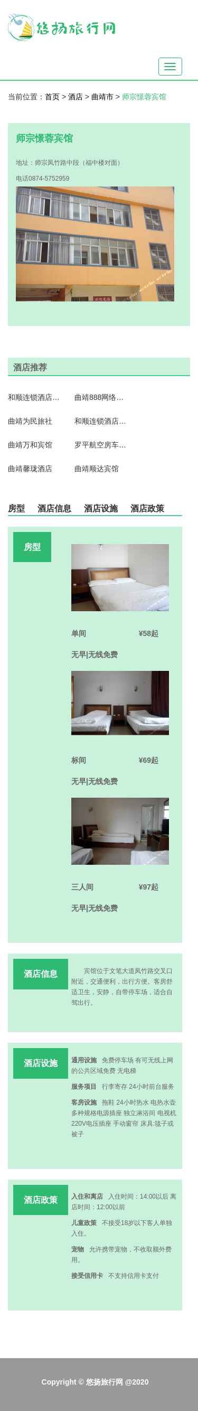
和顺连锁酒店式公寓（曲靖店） (100, 421)
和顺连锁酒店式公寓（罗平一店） (34, 397)
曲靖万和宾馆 (30, 445)
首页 (52, 96)
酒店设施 (101, 508)
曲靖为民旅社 (30, 421)
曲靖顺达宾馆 (96, 468)
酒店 (76, 96)
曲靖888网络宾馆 (100, 397)
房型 (16, 508)
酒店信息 (54, 508)
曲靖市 (103, 96)
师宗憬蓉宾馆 (144, 96)
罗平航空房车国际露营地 (100, 445)
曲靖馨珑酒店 (30, 468)
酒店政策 (147, 508)
